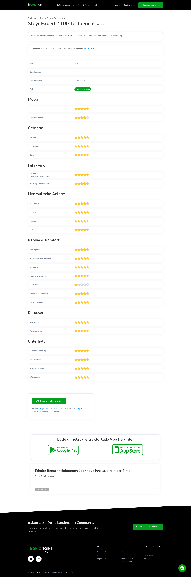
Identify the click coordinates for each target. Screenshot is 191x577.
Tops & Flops (84, 5)
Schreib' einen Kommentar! (50, 401)
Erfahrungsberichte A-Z (129, 561)
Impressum (101, 558)
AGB (99, 555)
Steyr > (50, 18)
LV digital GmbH (40, 572)
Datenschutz (102, 552)
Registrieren (129, 5)
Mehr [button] (97, 5)
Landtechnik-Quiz (127, 558)
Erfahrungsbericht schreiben (127, 553)
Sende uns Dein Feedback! (148, 527)
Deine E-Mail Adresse (44, 476)
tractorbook (148, 558)
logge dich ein (82, 408)
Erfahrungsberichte (65, 5)
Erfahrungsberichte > (37, 18)
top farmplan (148, 555)
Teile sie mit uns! (90, 48)
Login (117, 5)
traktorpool (148, 552)
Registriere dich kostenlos (51, 408)
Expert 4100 (59, 18)
